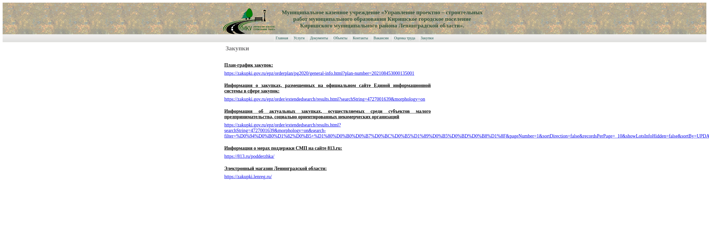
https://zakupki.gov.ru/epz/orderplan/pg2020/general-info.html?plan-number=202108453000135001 (319, 73)
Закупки (427, 38)
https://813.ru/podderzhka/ (249, 156)
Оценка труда (404, 38)
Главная (282, 38)
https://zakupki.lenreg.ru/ (248, 176)
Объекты (340, 38)
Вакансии (381, 38)
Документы (319, 38)
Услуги (299, 38)
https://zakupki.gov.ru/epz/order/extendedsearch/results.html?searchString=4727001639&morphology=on (324, 99)
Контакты (360, 38)
